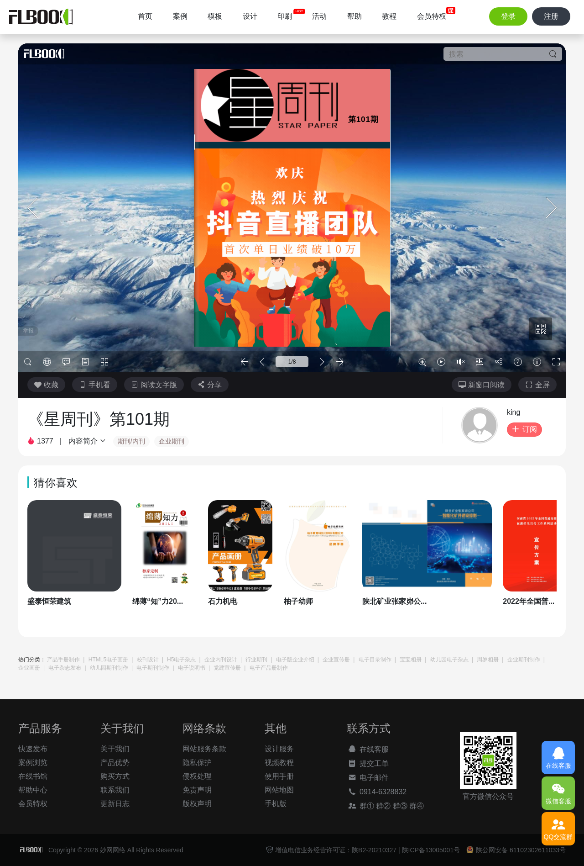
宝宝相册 (411, 659)
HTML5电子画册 (108, 659)
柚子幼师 (298, 601)
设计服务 (279, 749)
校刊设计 (148, 659)
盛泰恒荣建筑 (49, 601)
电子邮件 (368, 777)
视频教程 (279, 762)
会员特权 (431, 16)
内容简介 (87, 441)
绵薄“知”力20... (157, 601)
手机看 (94, 385)
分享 (210, 385)
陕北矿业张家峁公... (394, 601)
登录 (508, 16)
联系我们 (115, 790)
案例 (180, 16)
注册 (551, 16)
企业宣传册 (336, 659)
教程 (389, 16)
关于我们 (115, 749)
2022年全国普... (528, 601)
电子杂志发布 (64, 668)
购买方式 (115, 776)
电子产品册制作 (269, 668)
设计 (250, 16)
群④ (416, 806)
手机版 (276, 804)
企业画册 (29, 668)
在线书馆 (32, 776)
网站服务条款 (204, 749)
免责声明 (197, 790)
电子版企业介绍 (295, 659)
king (513, 412)
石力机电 (222, 601)
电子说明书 (191, 668)
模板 (215, 16)
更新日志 (115, 804)
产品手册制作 (63, 659)
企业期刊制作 (523, 659)
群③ (400, 806)
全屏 (537, 385)
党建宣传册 (227, 668)
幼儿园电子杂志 (449, 659)
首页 (145, 16)
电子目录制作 (375, 659)
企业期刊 (171, 441)
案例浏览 (32, 762)
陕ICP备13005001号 (431, 850)
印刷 (284, 16)
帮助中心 (32, 790)
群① (360, 806)
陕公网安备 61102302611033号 (516, 850)
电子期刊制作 (152, 668)
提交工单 (368, 763)
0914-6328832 (377, 791)
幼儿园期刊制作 (109, 668)
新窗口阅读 (482, 385)
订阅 (524, 429)
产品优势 (115, 762)
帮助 (354, 16)
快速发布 (32, 749)
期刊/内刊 (131, 441)
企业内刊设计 (220, 659)
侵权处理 (197, 776)
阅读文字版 (154, 385)
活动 (319, 16)
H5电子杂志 (181, 659)
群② (383, 806)
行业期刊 (256, 659)
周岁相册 (488, 659)
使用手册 (279, 776)
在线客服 (368, 749)
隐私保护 (197, 762)
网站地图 (279, 790)
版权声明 (197, 804)
